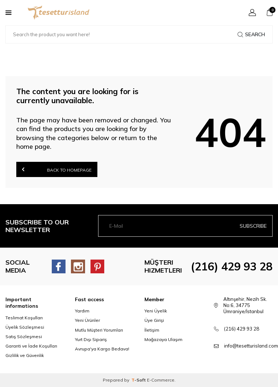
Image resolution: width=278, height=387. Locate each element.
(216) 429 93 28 (232, 266)
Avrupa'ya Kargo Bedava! (102, 349)
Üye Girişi (154, 320)
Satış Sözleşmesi (23, 336)
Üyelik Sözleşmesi (24, 327)
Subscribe (253, 226)
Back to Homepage (57, 169)
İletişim (151, 330)
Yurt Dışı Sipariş (91, 339)
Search (251, 34)
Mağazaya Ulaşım (163, 339)
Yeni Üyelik (155, 311)
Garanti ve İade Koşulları (31, 346)
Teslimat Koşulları (24, 317)
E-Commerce (160, 380)
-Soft (139, 380)
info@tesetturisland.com (251, 346)
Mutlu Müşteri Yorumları (99, 330)
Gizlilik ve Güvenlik (24, 355)
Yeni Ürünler (87, 320)
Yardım (82, 311)
